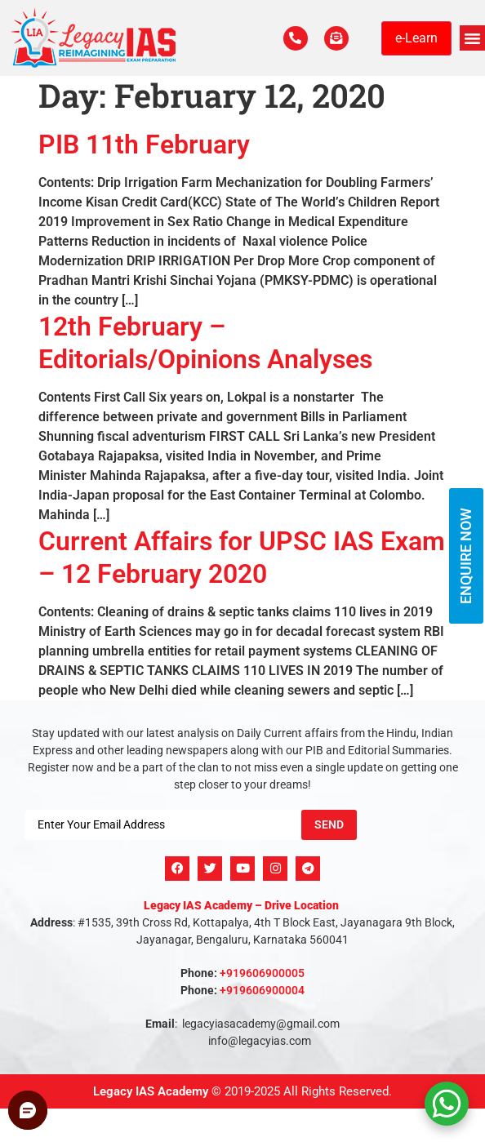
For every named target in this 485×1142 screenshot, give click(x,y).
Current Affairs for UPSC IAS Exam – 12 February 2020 (241, 557)
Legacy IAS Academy (150, 1091)
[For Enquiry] (336, 38)
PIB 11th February (144, 144)
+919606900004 (262, 990)
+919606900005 (262, 973)
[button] (473, 38)
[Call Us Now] (295, 38)
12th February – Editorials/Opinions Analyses (205, 342)
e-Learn (416, 38)
